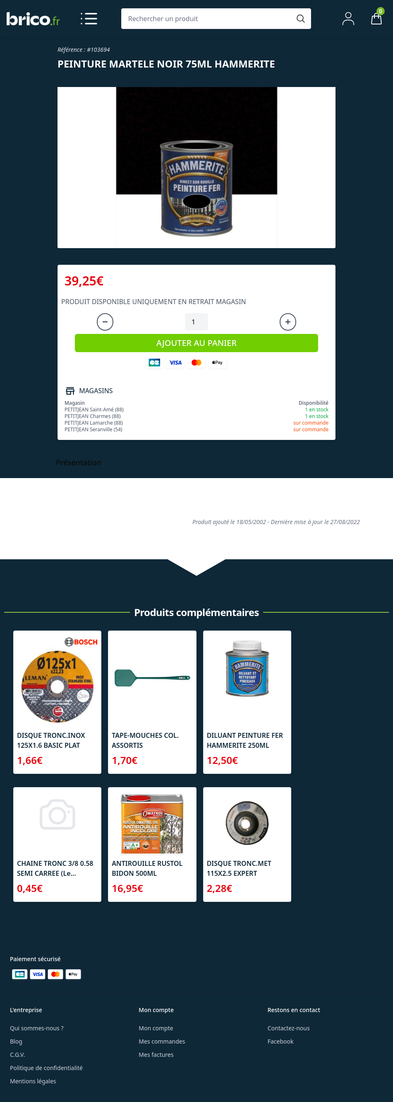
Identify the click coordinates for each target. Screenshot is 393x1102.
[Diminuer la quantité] (105, 322)
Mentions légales (33, 1081)
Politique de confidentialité (46, 1068)
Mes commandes (162, 1041)
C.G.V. (17, 1054)
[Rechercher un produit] (207, 18)
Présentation (78, 462)
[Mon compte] (348, 18)
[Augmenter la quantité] (288, 322)
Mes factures (156, 1054)
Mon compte (156, 1028)
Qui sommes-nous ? (37, 1028)
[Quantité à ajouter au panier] (196, 322)
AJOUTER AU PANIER (196, 342)
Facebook (281, 1041)
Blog (16, 1041)
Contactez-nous (289, 1028)
